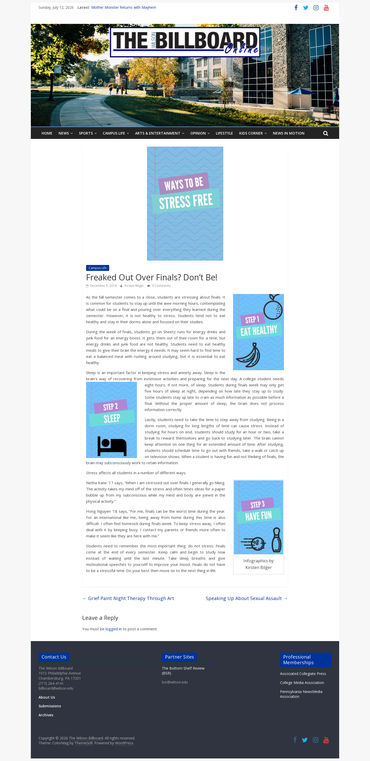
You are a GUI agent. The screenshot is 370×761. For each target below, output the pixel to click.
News (64, 133)
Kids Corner (251, 133)
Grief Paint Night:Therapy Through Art (128, 598)
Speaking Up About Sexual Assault (247, 598)
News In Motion (288, 133)
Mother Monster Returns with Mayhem (123, 7)
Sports (86, 133)
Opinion (198, 133)
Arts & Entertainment (157, 133)
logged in (114, 628)
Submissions (50, 705)
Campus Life (114, 133)
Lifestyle (224, 133)
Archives (46, 714)
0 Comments (159, 285)
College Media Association (302, 682)
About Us (47, 697)
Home (47, 133)
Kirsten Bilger (135, 285)
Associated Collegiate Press (303, 673)
